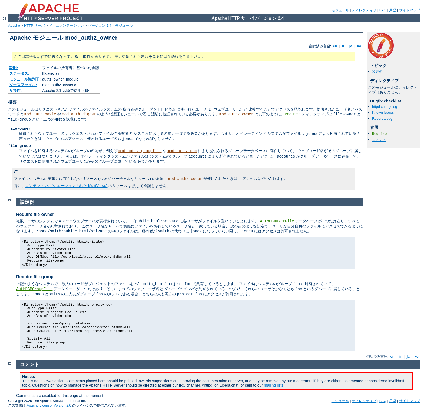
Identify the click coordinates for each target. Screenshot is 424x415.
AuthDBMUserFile (277, 221)
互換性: (15, 90)
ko (359, 46)
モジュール (340, 10)
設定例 (377, 72)
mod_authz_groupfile (140, 151)
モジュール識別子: (25, 79)
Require (293, 114)
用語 (392, 10)
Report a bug (382, 118)
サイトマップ (409, 10)
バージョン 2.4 (99, 26)
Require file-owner (35, 214)
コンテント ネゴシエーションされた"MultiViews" (66, 185)
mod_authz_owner (236, 114)
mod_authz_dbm (182, 151)
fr (343, 46)
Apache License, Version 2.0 (49, 405)
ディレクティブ (364, 10)
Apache (14, 26)
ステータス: (19, 73)
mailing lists (273, 385)
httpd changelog (384, 107)
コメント (379, 140)
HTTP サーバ (34, 26)
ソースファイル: (23, 85)
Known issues (383, 113)
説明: (13, 68)
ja (350, 46)
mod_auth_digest (79, 114)
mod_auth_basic (40, 114)
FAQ (382, 10)
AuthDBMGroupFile (34, 289)
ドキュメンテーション (66, 26)
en (335, 46)
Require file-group (35, 277)
